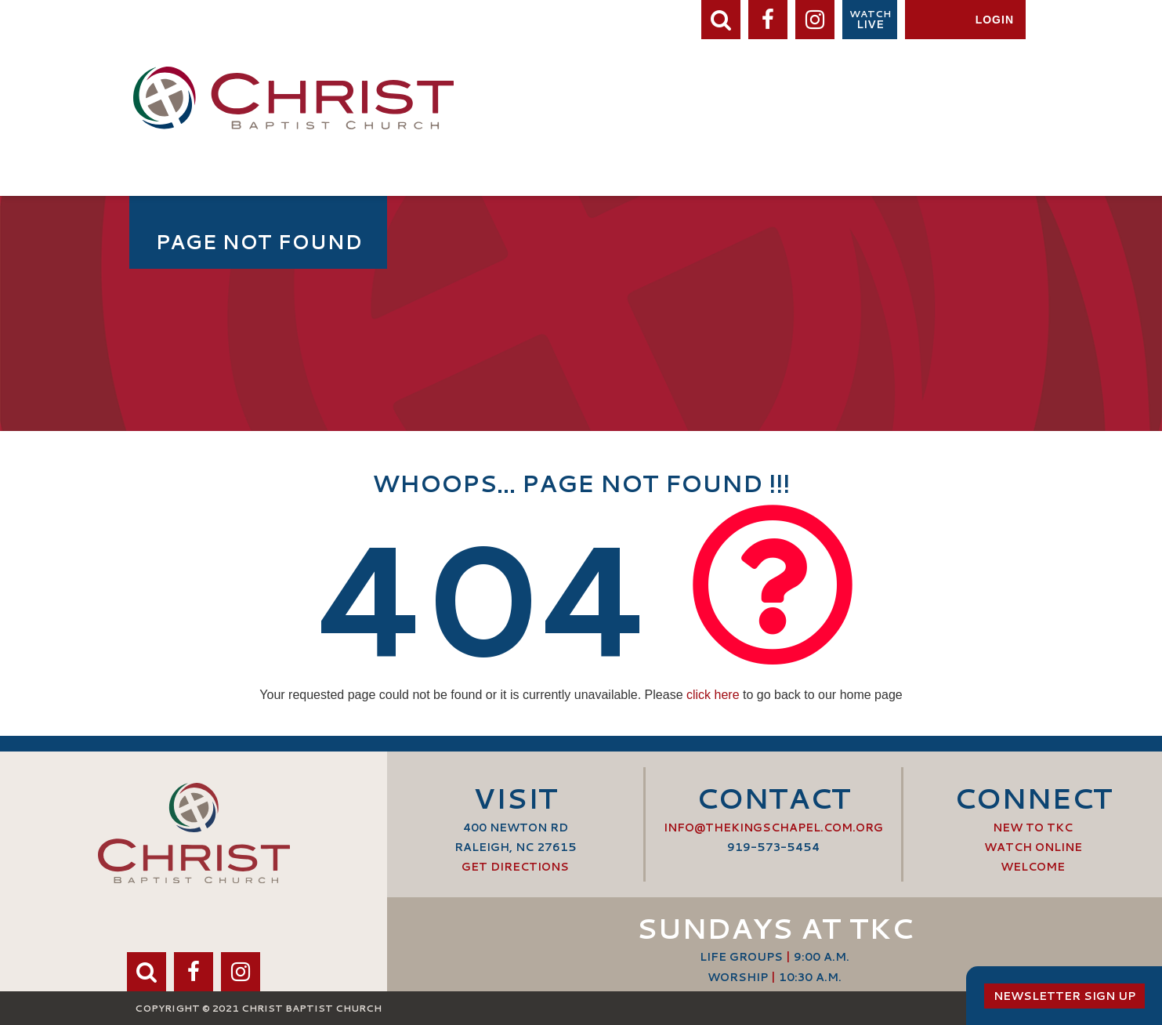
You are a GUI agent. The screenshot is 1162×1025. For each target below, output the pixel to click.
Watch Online (1033, 847)
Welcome (1033, 867)
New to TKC (1033, 827)
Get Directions (515, 867)
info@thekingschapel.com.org (773, 827)
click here (713, 694)
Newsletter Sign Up (1064, 996)
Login (995, 19)
